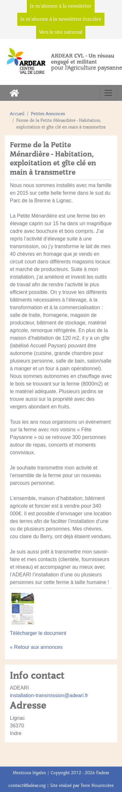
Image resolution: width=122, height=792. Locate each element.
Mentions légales (29, 772)
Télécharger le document (38, 633)
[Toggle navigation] (108, 93)
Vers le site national (60, 32)
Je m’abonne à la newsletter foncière (60, 19)
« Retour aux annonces (36, 647)
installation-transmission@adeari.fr (49, 695)
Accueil (17, 113)
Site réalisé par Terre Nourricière (82, 785)
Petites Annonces (48, 113)
